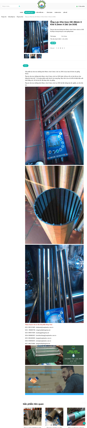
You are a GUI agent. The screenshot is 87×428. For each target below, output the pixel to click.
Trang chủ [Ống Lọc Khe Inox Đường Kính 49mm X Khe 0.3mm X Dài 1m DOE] (3, 16)
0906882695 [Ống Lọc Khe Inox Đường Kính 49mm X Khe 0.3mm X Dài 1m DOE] (31, 335)
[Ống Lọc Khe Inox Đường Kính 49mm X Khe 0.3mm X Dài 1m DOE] (62, 48)
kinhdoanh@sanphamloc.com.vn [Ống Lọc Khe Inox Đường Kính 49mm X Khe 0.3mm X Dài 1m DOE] (45, 327)
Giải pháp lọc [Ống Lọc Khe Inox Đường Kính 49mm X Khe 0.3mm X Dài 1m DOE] (29, 12)
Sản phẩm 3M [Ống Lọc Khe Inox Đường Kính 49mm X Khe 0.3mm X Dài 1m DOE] (40, 12)
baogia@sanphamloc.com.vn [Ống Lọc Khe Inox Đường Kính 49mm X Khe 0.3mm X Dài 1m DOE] (44, 338)
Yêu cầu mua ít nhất (55, 39)
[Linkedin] (60, 48)
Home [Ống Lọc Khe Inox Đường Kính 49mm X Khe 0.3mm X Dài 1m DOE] (21, 12)
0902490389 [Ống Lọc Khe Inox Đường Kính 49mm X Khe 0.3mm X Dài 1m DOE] (31, 338)
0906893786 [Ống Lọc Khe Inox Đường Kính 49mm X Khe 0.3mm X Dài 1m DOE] (32, 330)
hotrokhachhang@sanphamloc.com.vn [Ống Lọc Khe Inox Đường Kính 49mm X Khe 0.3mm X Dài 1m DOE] (46, 335)
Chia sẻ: (52, 48)
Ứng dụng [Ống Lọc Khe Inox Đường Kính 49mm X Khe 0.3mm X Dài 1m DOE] (49, 12)
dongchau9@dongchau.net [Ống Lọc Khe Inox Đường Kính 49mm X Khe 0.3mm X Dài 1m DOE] (43, 343)
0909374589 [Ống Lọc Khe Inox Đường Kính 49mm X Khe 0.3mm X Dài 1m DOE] (31, 332)
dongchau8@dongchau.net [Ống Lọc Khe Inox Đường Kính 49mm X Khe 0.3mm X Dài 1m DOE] (43, 330)
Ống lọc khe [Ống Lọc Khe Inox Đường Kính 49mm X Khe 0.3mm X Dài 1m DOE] (20, 16)
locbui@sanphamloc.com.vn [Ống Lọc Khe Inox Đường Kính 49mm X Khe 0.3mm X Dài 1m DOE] (43, 341)
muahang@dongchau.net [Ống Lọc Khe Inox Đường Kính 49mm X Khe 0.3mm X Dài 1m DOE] (42, 332)
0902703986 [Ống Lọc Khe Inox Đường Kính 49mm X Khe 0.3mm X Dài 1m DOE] (31, 343)
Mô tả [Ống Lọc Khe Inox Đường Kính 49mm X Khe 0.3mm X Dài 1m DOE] (25, 65)
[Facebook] (56, 48)
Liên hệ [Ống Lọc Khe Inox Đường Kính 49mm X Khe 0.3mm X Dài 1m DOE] (53, 43)
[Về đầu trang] (84, 423)
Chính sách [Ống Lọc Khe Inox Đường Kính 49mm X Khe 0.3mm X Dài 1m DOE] (58, 12)
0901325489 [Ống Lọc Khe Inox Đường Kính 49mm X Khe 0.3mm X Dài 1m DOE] (31, 327)
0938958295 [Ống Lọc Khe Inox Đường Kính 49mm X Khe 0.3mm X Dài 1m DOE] (31, 341)
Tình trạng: (53, 36)
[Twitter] (58, 48)
